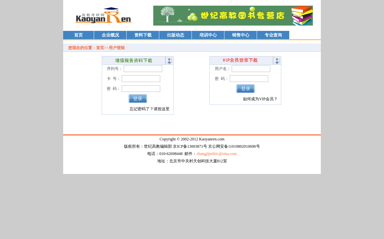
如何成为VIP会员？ (260, 99)
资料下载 (143, 35)
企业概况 (110, 35)
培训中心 (208, 35)
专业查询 (273, 35)
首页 (78, 35)
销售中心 (240, 35)
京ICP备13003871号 (190, 146)
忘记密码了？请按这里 (150, 109)
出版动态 (175, 35)
